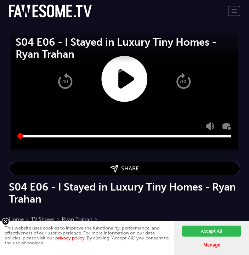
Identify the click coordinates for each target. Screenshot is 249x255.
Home (16, 219)
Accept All (211, 231)
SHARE (124, 168)
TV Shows (43, 219)
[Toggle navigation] (234, 11)
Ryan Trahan (77, 219)
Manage (211, 245)
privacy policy (70, 237)
